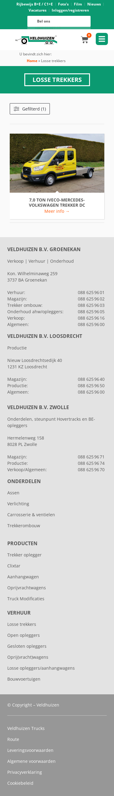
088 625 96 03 (91, 305)
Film (78, 4)
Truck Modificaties (25, 598)
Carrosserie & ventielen (31, 514)
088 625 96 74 (91, 463)
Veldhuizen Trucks (26, 728)
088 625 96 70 (91, 469)
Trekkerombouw (23, 525)
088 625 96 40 (91, 379)
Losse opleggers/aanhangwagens (41, 668)
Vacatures (38, 10)
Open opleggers (23, 635)
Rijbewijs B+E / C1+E (34, 4)
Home (32, 60)
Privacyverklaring (24, 772)
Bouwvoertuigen (23, 679)
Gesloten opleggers (27, 646)
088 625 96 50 (91, 385)
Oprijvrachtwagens (26, 588)
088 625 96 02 (91, 299)
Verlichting (18, 504)
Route (13, 739)
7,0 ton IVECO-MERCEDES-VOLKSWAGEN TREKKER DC (57, 203)
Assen (13, 493)
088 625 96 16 (91, 318)
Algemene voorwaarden (31, 761)
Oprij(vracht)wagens (27, 657)
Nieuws (94, 4)
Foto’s (63, 4)
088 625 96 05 (91, 311)
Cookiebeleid (20, 783)
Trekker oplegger (24, 555)
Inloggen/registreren (70, 10)
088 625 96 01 (91, 292)
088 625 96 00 (48, 28)
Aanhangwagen (23, 577)
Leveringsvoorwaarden (30, 750)
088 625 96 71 (91, 457)
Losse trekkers (21, 624)
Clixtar (13, 566)
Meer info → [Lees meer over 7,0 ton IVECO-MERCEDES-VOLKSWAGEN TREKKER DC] (57, 211)
